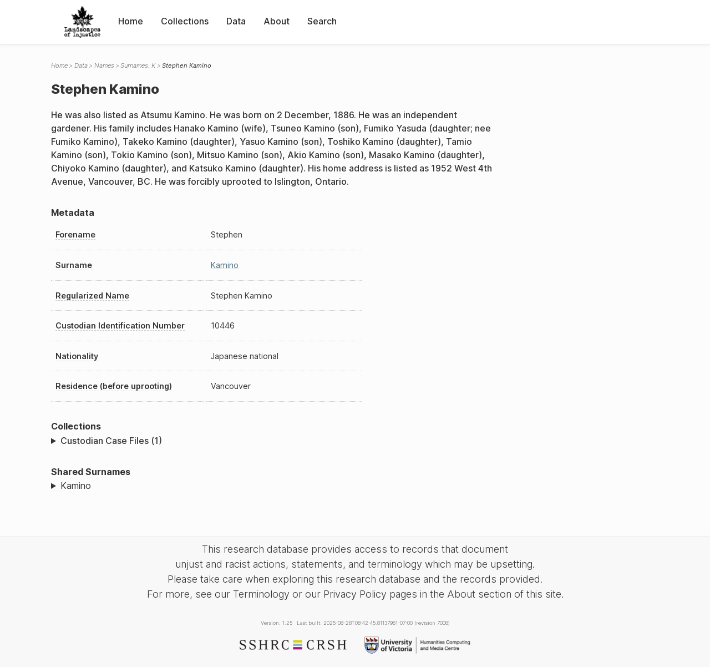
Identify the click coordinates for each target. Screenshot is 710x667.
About (276, 21)
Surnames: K (137, 65)
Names (104, 65)
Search (322, 21)
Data (236, 21)
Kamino (225, 265)
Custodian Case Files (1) (111, 440)
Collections (185, 21)
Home (130, 21)
